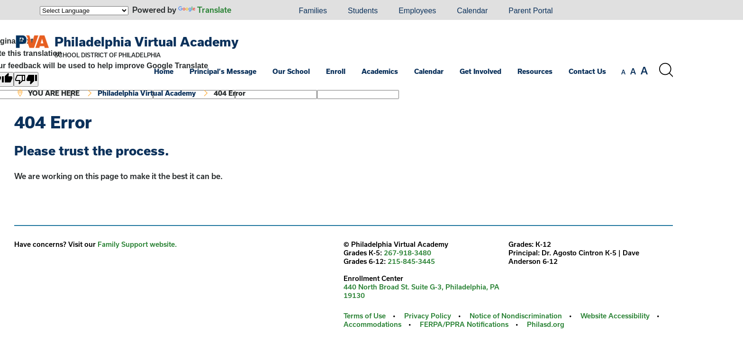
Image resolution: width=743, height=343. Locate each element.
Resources (535, 71)
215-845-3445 (411, 261)
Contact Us (587, 71)
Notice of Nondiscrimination (516, 316)
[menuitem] (255, 11)
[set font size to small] (623, 72)
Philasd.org (545, 324)
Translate (204, 9)
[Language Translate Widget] (84, 10)
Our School (291, 71)
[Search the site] (666, 70)
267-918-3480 (407, 253)
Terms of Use (365, 316)
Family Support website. (137, 244)
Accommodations (372, 324)
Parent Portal (530, 11)
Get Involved (480, 71)
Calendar (472, 11)
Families (313, 11)
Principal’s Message (223, 71)
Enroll (335, 71)
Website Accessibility (615, 316)
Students (363, 11)
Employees (417, 11)
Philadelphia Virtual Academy (146, 41)
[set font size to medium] (633, 71)
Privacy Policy (427, 316)
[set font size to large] (644, 70)
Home (163, 71)
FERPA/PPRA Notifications (464, 324)
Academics (380, 71)
